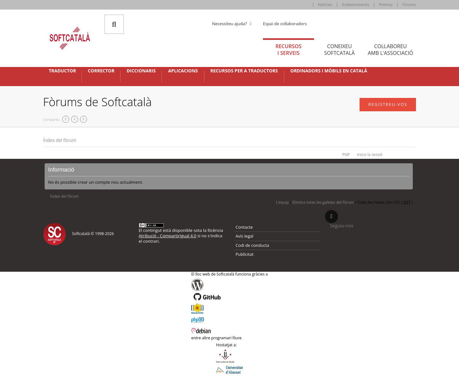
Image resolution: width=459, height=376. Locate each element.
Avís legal (244, 236)
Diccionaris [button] (141, 71)
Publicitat (244, 254)
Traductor (62, 71)
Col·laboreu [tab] (390, 49)
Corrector (101, 71)
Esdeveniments (355, 5)
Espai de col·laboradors (285, 23)
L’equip (282, 202)
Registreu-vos (387, 104)
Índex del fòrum (59, 140)
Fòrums (409, 5)
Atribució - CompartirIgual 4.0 (167, 236)
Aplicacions (183, 71)
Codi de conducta (252, 245)
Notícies (325, 5)
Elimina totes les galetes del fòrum (323, 202)
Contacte (244, 227)
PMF (346, 154)
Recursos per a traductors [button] (244, 71)
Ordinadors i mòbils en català (328, 71)
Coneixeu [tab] (339, 49)
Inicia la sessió (369, 154)
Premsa (385, 5)
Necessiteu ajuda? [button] (232, 23)
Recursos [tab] (288, 49)
